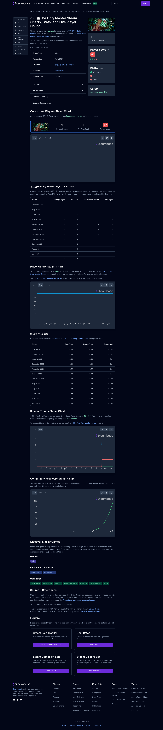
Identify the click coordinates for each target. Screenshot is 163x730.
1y (45, 138)
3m (40, 138)
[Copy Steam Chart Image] (107, 138)
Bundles (56, 701)
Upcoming (55, 3)
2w (34, 138)
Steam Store (94, 609)
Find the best (95, 645)
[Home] (31, 11)
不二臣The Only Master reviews (84, 423)
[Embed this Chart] (103, 138)
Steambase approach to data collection (79, 600)
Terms (72, 725)
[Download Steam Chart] (112, 138)
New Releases (78, 701)
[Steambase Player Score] (108, 49)
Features (58, 84)
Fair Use (80, 725)
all (50, 138)
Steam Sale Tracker (120, 688)
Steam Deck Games (81, 710)
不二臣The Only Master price (49, 278)
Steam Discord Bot (139, 693)
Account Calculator (139, 706)
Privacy (64, 725)
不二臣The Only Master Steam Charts (96, 11)
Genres (95, 688)
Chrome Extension (139, 688)
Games (37, 11)
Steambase (17, 689)
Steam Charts (58, 706)
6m (40, 285)
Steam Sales (65, 3)
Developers (97, 701)
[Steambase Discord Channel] (14, 700)
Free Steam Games (119, 700)
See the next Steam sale (51, 645)
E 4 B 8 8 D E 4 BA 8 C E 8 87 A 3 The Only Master (61, 11)
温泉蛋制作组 (60, 70)
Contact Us (97, 725)
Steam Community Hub (90, 611)
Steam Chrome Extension (82, 3)
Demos (56, 697)
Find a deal (51, 671)
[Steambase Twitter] (21, 700)
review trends (43, 36)
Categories (96, 693)
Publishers (96, 706)
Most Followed (79, 697)
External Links (58, 90)
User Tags (96, 697)
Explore (145, 3)
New (47, 3)
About (88, 725)
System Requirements (58, 103)
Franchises (96, 710)
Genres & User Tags (58, 96)
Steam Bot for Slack (139, 697)
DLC (54, 693)
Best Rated (77, 688)
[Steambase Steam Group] (18, 700)
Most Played (38, 3)
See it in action (94, 671)
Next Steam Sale (138, 701)
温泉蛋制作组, (60, 65)
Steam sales (55, 338)
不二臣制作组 (70, 65)
